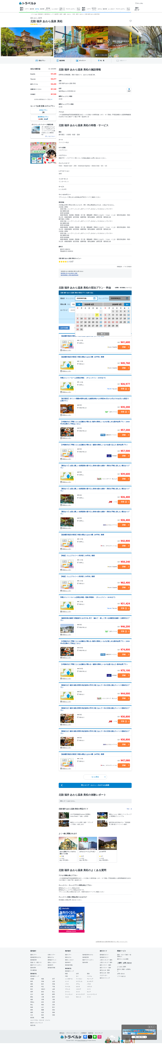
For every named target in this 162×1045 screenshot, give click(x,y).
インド (67, 981)
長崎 (53, 1012)
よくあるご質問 (121, 966)
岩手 (53, 979)
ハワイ (67, 984)
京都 (42, 999)
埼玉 (42, 986)
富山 (53, 991)
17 (81, 322)
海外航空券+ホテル (87, 954)
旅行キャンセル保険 (122, 959)
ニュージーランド (92, 994)
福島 (31, 984)
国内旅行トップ (34, 976)
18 (85, 322)
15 (101, 319)
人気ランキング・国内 (106, 960)
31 (81, 329)
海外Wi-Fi (67, 962)
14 (97, 319)
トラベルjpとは (121, 976)
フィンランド (69, 994)
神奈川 (43, 989)
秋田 (31, 981)
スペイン (67, 991)
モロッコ (78, 997)
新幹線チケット (52, 960)
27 (93, 326)
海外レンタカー (69, 960)
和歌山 (32, 1002)
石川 (31, 994)
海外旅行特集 (69, 965)
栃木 (42, 984)
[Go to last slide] (54, 42)
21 (97, 322)
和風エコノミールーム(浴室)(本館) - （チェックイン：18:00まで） (83, 378)
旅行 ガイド (136, 9)
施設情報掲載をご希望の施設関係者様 (69, 275)
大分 (31, 1015)
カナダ (78, 986)
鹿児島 (32, 1017)
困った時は (139, 3)
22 (101, 322)
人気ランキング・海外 (106, 962)
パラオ (89, 984)
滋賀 (31, 999)
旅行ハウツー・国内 (105, 965)
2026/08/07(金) (81, 298)
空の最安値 (33, 970)
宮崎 (53, 1015)
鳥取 (42, 1004)
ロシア (89, 991)
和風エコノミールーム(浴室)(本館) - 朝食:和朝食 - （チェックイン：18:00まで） (88, 597)
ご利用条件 (83, 1033)
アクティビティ (70, 9)
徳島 (31, 1010)
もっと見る (99, 777)
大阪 (53, 999)
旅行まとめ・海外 (105, 973)
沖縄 (42, 1017)
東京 (31, 989)
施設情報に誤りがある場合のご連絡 (69, 273)
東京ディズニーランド (36, 1022)
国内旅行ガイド (104, 954)
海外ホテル (68, 957)
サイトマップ (98, 1033)
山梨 (53, 989)
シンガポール (69, 979)
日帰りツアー (51, 954)
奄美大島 (32, 1025)
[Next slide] (108, 42)
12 (89, 319)
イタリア (78, 989)
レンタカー (55, 9)
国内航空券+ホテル (35, 957)
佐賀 (42, 1012)
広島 (53, 1004)
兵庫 (53, 1002)
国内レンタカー (52, 962)
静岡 (53, 994)
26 (89, 326)
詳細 (124, 347)
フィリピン (79, 979)
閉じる (152, 1027)
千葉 (53, 986)
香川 (53, 1007)
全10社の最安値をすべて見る (42, 99)
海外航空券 (85, 957)
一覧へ (129, 809)
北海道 (32, 979)
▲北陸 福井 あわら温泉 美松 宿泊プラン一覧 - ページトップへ (111, 941)
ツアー (27, 9)
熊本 (42, 1015)
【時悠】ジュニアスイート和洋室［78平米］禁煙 (77, 555)
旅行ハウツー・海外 (105, 967)
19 (89, 322)
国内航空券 (33, 960)
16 (78, 322)
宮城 (42, 981)
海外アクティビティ (88, 960)
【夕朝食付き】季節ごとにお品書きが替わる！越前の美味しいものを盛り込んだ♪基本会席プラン (94, 445)
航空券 (32, 9)
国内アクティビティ (36, 965)
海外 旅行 (83, 9)
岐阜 (53, 997)
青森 (42, 979)
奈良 (42, 1002)
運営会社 (62, 1033)
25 (85, 326)
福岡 (31, 1012)
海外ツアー (68, 954)
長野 (31, 991)
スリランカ (79, 981)
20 (93, 322)
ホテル (37, 9)
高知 (53, 1010)
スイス (78, 991)
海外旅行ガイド (104, 957)
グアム (78, 984)
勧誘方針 (90, 1033)
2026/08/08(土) (115, 298)
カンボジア (90, 981)
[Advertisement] (105, 920)
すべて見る (101, 55)
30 (78, 329)
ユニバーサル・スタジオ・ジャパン (40, 1020)
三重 (42, 997)
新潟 (42, 991)
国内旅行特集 (51, 967)
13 (93, 319)
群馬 (31, 986)
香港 (88, 973)
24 (81, 326)
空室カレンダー (66, 350)
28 (97, 326)
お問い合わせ (121, 973)
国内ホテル (51, 957)
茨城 (53, 984)
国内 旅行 (21, 9)
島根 (31, 1007)
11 (85, 319)
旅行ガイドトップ (105, 978)
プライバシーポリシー (72, 1033)
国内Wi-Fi (50, 965)
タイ (77, 976)
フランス (67, 989)
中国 (66, 976)
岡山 (31, 1004)
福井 (42, 994)
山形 (53, 981)
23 (78, 326)
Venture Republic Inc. (82, 1040)
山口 (42, 1007)
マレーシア (90, 979)
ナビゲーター (103, 975)
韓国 (66, 973)
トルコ (67, 997)
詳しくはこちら (139, 1037)
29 (101, 326)
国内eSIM (33, 967)
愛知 (31, 997)
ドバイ (89, 997)
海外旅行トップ (69, 971)
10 (81, 319)
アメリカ (67, 986)
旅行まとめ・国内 (105, 970)
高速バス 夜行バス (62, 9)
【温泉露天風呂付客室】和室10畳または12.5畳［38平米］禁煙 (82, 357)
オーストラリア (80, 994)
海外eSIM (85, 962)
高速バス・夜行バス (36, 962)
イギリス (89, 986)
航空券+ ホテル (94, 9)
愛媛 (42, 1010)
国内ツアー (33, 954)
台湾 (77, 973)
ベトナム (89, 976)
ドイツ (89, 989)
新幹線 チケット (48, 9)
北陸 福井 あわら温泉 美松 (46, 21)
